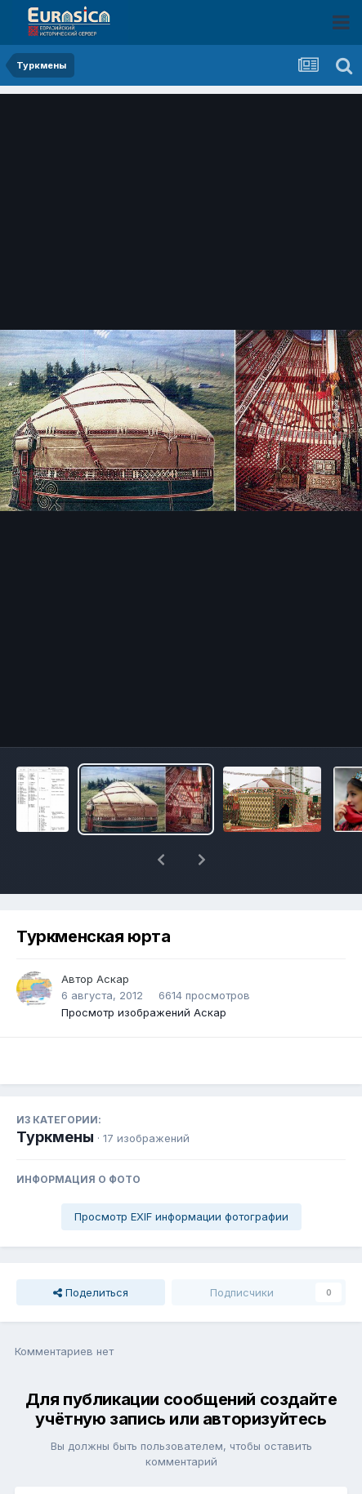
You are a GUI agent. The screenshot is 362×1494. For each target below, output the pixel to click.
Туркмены (55, 1094)
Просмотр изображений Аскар (143, 969)
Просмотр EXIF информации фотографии (181, 1174)
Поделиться (90, 1250)
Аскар (112, 936)
